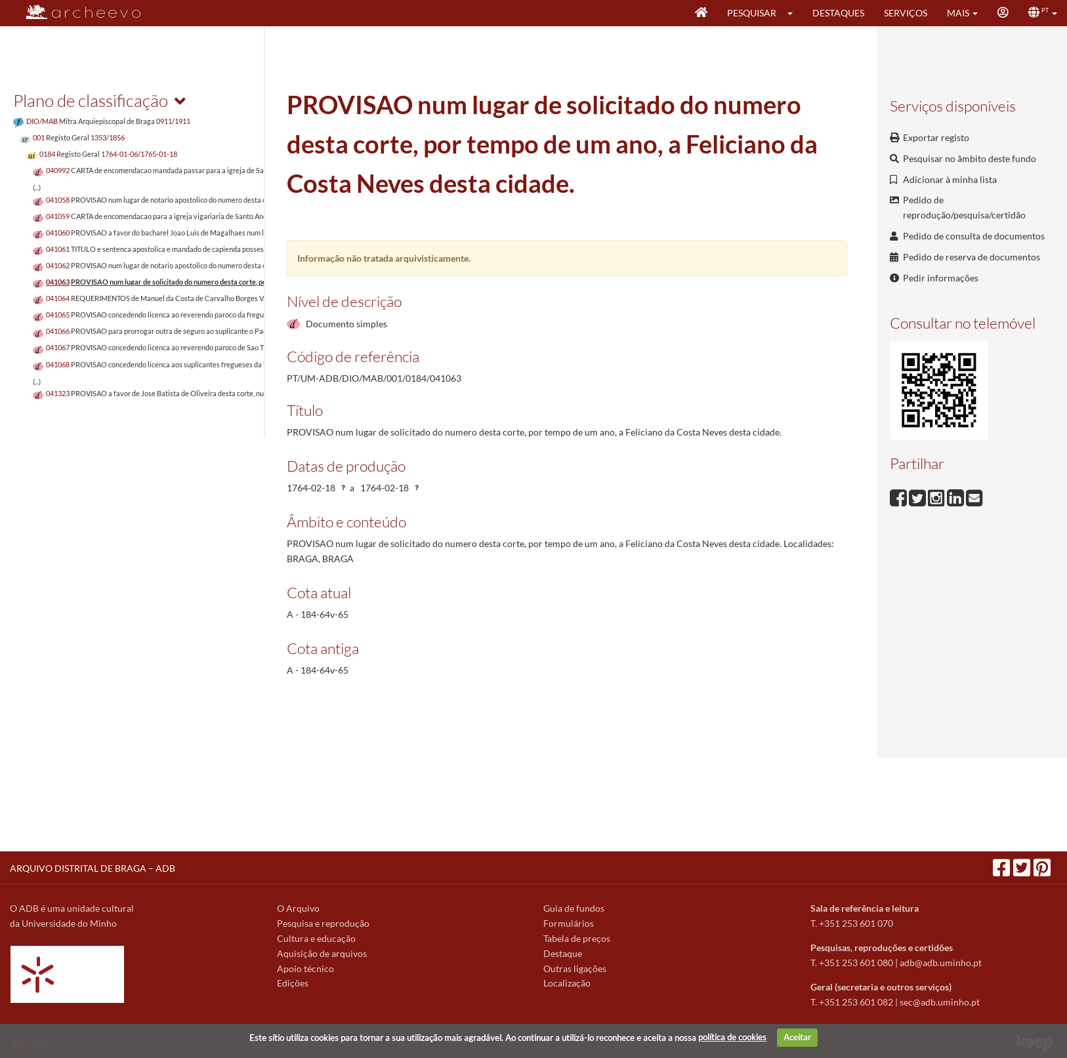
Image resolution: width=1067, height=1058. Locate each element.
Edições (292, 982)
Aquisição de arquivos (322, 953)
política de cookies (732, 1037)
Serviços (905, 12)
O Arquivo (298, 908)
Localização (567, 982)
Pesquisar (751, 12)
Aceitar (797, 1037)
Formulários (568, 923)
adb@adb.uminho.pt (941, 962)
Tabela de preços (576, 938)
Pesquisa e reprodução (323, 923)
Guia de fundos (573, 908)
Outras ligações (574, 968)
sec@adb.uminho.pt (940, 1001)
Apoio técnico (305, 968)
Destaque (562, 953)
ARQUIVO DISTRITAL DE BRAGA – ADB (92, 868)
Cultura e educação (316, 938)
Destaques (838, 12)
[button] (794, 13)
